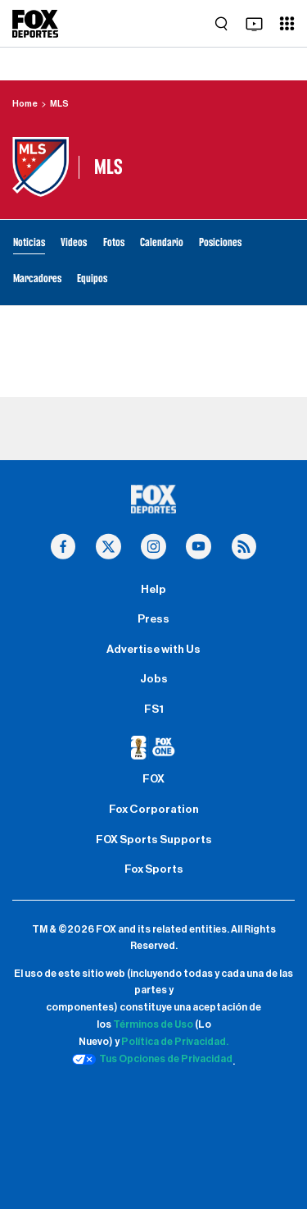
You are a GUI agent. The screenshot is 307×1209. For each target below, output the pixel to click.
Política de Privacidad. (174, 1042)
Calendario (161, 242)
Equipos (92, 278)
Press (153, 619)
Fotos (113, 242)
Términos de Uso (153, 1024)
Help (153, 589)
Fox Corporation (154, 809)
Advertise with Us (153, 649)
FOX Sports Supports (154, 840)
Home (25, 103)
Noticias (29, 242)
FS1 (154, 709)
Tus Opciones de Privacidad (152, 1059)
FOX (153, 779)
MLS (59, 103)
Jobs (154, 679)
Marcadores (37, 278)
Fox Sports (153, 869)
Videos (74, 242)
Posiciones (220, 242)
